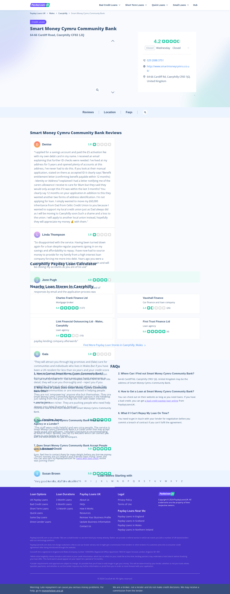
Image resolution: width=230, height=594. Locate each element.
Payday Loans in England (131, 516)
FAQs (82, 504)
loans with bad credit (87, 458)
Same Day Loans (38, 517)
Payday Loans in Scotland (131, 520)
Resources (85, 512)
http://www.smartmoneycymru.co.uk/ (168, 68)
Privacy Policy (125, 499)
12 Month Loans (64, 508)
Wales (52, 13)
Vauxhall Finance (153, 298)
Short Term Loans (136, 5)
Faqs (129, 112)
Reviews (88, 112)
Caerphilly (62, 13)
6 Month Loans (64, 504)
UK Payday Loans (39, 499)
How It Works (86, 508)
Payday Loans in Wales (130, 525)
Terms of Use (125, 504)
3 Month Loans (64, 499)
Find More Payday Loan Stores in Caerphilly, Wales (115, 345)
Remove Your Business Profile (95, 517)
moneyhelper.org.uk (52, 590)
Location (110, 112)
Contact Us (85, 526)
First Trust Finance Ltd (156, 321)
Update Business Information (95, 521)
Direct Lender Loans (40, 521)
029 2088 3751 (155, 60)
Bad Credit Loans (109, 5)
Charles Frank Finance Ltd (72, 298)
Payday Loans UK (37, 13)
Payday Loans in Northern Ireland (135, 529)
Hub (195, 5)
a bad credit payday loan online (161, 400)
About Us (84, 499)
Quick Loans (160, 5)
